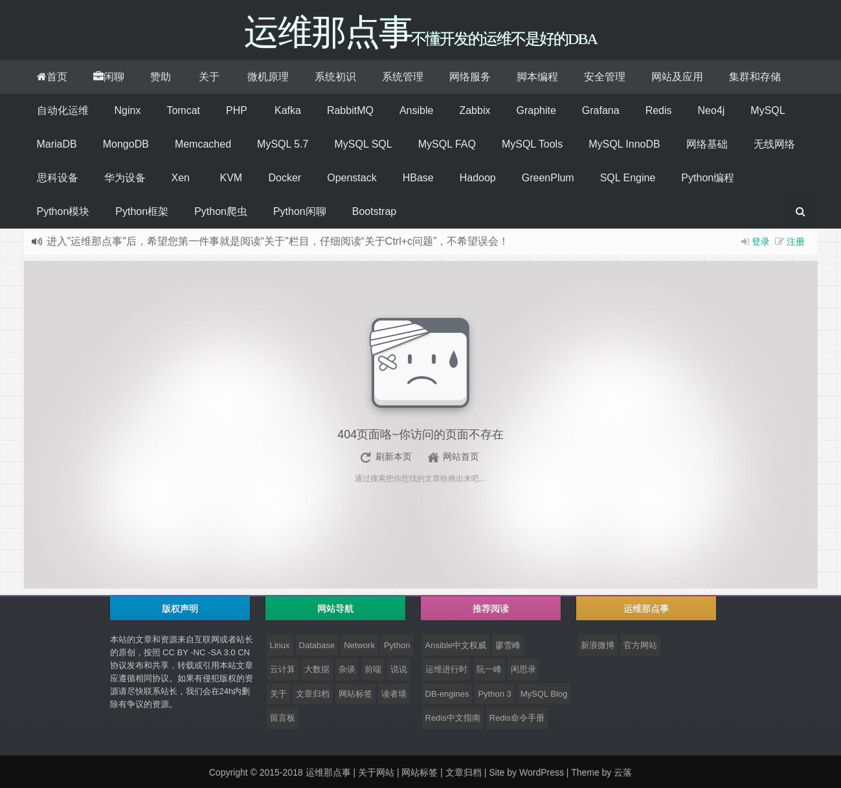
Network (359, 645)
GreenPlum (548, 177)
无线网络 (774, 144)
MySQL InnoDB (624, 144)
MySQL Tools (532, 144)
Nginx (128, 110)
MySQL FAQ (447, 144)
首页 (52, 76)
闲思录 (523, 669)
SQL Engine (628, 177)
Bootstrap (374, 211)
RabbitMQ (350, 110)
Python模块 (63, 211)
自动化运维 (63, 110)
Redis (658, 110)
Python (397, 645)
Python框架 (141, 211)
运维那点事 (328, 772)
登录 (761, 241)
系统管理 (402, 76)
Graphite (535, 110)
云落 (623, 772)
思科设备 (57, 177)
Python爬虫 (220, 211)
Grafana (601, 110)
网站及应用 (677, 76)
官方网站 (640, 645)
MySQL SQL (363, 144)
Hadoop (478, 177)
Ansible (416, 110)
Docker (285, 177)
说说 (398, 669)
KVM (231, 177)
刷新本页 (394, 456)
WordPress (541, 772)
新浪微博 (597, 645)
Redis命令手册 (516, 718)
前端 (372, 669)
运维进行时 (446, 669)
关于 (209, 76)
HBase (418, 177)
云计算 (282, 669)
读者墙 (394, 694)
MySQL (767, 110)
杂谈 (347, 669)
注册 (796, 241)
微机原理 (268, 76)
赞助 (160, 76)
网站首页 (461, 456)
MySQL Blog (544, 694)
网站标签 (355, 694)
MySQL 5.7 (282, 144)
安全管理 (604, 76)
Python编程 (707, 177)
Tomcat (183, 110)
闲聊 (108, 76)
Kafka (288, 110)
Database (317, 645)
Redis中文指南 (452, 718)
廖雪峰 (508, 645)
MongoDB (126, 144)
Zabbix (474, 110)
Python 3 (494, 694)
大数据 (317, 669)
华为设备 (125, 177)
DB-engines (447, 694)
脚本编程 (537, 76)
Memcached (203, 144)
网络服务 (470, 76)
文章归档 (313, 694)
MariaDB (57, 144)
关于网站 (376, 772)
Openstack (351, 177)
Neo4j (711, 110)
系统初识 (335, 76)
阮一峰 (489, 669)
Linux (280, 645)
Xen (181, 177)
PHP (236, 110)
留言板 (282, 718)
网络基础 (707, 144)
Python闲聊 (299, 211)
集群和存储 (755, 76)
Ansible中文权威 (456, 645)
